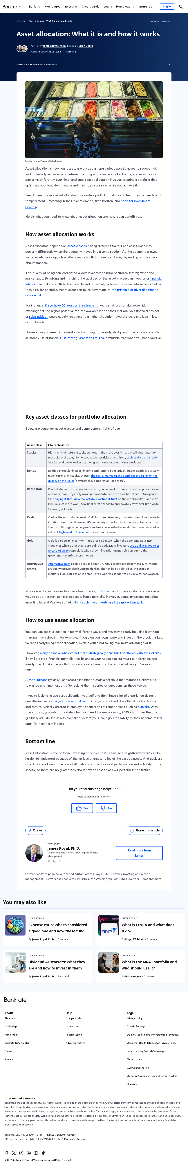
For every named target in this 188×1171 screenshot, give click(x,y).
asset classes (77, 246)
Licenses (132, 1084)
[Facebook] (6, 1153)
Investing (21, 21)
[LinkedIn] (28, 1153)
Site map (9, 1059)
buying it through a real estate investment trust (86, 499)
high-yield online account (76, 532)
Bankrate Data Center (16, 1043)
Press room (11, 1035)
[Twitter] (14, 1153)
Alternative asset (59, 563)
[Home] (12, 6)
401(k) (144, 706)
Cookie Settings (136, 1026)
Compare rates (74, 1018)
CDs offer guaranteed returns (82, 338)
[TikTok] (43, 1153)
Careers (8, 1051)
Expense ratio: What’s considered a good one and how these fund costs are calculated (57, 931)
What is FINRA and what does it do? (148, 927)
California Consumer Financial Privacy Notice (152, 1076)
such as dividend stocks (142, 457)
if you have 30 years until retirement (71, 305)
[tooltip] (119, 789)
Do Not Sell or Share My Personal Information (153, 1035)
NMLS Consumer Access (61, 1135)
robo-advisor (38, 316)
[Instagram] (21, 1153)
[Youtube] (36, 1153)
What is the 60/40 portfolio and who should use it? (149, 965)
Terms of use (134, 1059)
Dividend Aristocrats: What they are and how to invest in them (56, 965)
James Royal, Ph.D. (54, 46)
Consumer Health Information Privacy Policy (151, 1043)
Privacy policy (134, 1018)
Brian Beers (86, 46)
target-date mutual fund (70, 701)
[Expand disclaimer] (169, 64)
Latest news (72, 1026)
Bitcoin (106, 591)
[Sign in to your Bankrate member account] (167, 6)
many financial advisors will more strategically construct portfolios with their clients (100, 653)
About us (9, 1018)
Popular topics (74, 1035)
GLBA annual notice (138, 1068)
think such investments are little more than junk (108, 602)
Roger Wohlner (134, 939)
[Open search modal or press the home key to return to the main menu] (181, 7)
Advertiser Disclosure (160, 22)
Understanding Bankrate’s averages (146, 1051)
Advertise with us (75, 1043)
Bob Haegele (133, 976)
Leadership (10, 1026)
